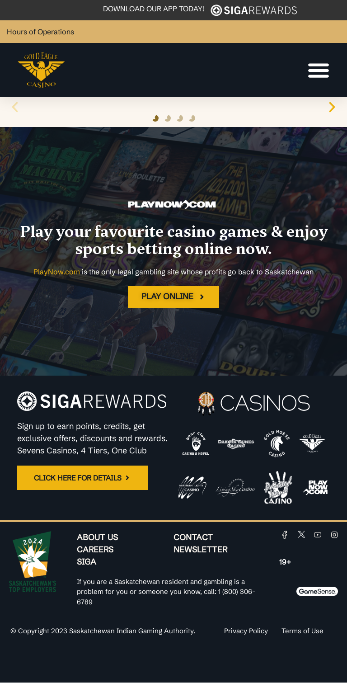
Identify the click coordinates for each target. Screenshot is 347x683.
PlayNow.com (56, 271)
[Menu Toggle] (318, 70)
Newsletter (200, 550)
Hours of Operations (40, 31)
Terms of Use (302, 631)
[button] (15, 107)
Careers (95, 550)
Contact (193, 537)
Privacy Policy (246, 631)
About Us (97, 537)
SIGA (86, 562)
